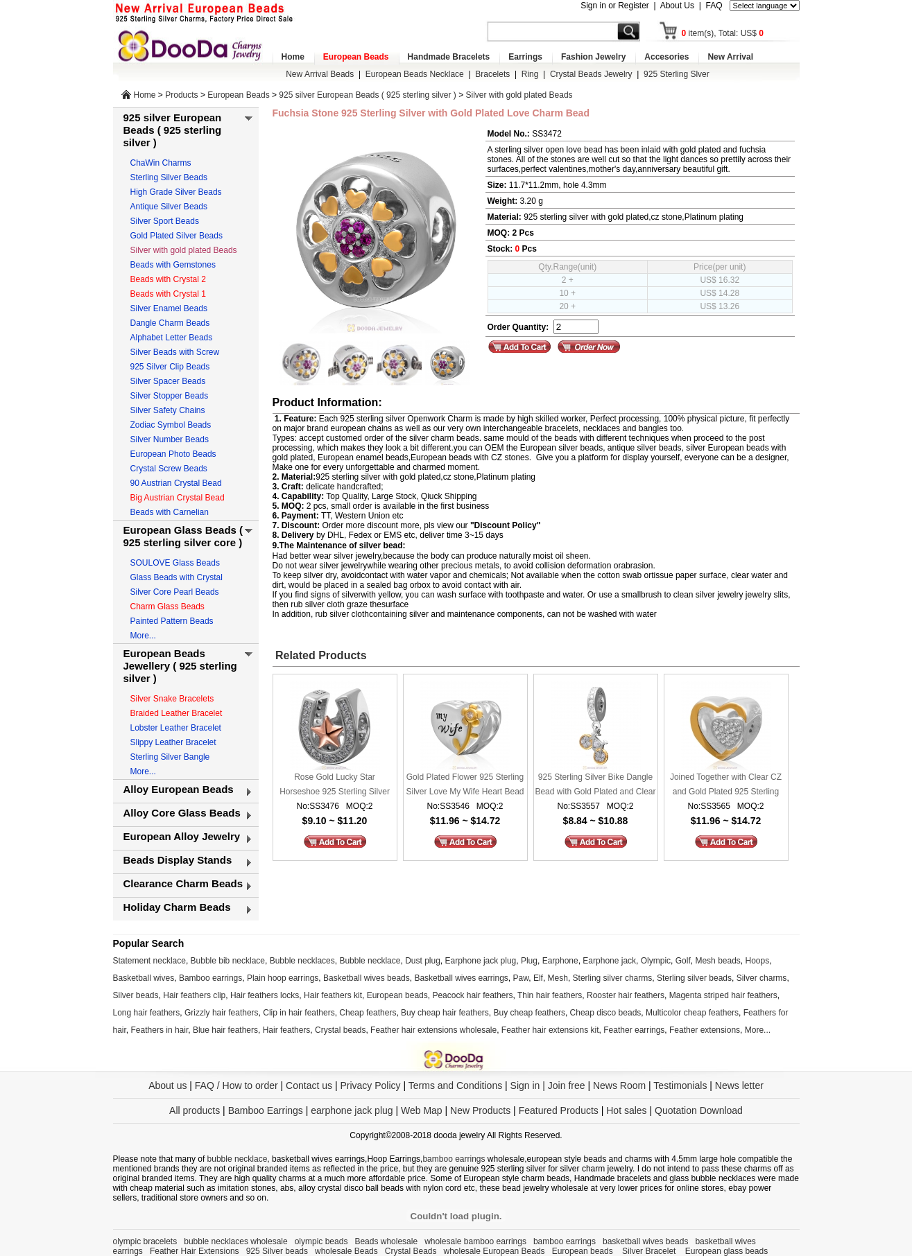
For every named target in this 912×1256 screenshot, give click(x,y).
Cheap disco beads (606, 1013)
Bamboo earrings (210, 978)
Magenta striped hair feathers (723, 995)
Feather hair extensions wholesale (433, 1030)
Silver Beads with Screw (175, 352)
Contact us (309, 1085)
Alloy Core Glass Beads (182, 813)
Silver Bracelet (650, 1251)
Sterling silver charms (613, 978)
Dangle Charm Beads (170, 323)
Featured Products (559, 1110)
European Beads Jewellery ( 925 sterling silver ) (180, 665)
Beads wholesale (386, 1241)
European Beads (356, 57)
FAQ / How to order (236, 1085)
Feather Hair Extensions (194, 1251)
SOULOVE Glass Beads (175, 563)
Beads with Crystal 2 (168, 279)
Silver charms (762, 978)
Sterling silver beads (694, 978)
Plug (529, 961)
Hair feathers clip (194, 995)
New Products (480, 1110)
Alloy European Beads (178, 789)
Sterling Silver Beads (168, 177)
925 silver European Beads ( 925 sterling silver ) (367, 95)
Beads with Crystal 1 (168, 294)
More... (143, 635)
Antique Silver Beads (168, 206)
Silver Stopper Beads (169, 396)
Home (293, 57)
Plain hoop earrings (282, 978)
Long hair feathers (146, 1013)
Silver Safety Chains (167, 410)
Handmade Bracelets (449, 57)
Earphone (560, 961)
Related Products (320, 655)
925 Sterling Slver (676, 74)
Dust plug (422, 961)
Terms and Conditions (455, 1085)
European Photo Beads (173, 454)
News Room (620, 1085)
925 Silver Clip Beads (170, 367)
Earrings (525, 57)
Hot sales (626, 1110)
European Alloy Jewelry (182, 836)
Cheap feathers (367, 1013)
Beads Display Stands (177, 860)
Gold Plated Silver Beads (176, 236)
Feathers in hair (160, 1030)
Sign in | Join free (547, 1085)
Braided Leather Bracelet (176, 713)
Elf (538, 978)
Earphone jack (609, 961)
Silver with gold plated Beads (519, 95)
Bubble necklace (369, 961)
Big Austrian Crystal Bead (177, 498)
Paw (521, 978)
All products (194, 1110)
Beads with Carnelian (169, 512)
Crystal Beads (411, 1251)
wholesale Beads (346, 1251)
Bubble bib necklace (228, 961)
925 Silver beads (277, 1251)
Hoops (758, 961)
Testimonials (680, 1085)
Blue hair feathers (225, 1030)
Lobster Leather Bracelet (175, 728)
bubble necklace (237, 1159)
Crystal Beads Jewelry (591, 74)
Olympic (656, 961)
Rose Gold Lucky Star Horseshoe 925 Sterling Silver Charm (334, 785)
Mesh (558, 978)
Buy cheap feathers (529, 1013)
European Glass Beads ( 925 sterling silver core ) (183, 536)
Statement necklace (149, 961)
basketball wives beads (645, 1241)
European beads (397, 995)
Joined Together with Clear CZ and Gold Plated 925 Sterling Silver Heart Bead (726, 785)
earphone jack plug (352, 1110)
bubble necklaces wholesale (235, 1241)
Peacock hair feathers (472, 995)
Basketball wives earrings (461, 978)
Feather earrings (633, 1030)
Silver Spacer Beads (168, 381)
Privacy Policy (370, 1085)
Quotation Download (699, 1110)
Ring (530, 74)
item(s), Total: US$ (723, 33)
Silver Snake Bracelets (172, 699)
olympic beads (321, 1241)
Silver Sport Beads (164, 221)
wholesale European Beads (494, 1251)
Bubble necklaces (302, 961)
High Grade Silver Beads (176, 192)
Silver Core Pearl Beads (174, 592)
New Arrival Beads (320, 74)
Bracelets (492, 74)
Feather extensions (704, 1030)
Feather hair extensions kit (550, 1030)
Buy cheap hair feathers (445, 1013)
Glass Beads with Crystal (176, 577)
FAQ (713, 5)
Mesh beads (717, 961)
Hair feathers (287, 1030)
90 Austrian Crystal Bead (176, 483)
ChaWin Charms (160, 163)
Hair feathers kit (333, 995)
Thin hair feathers (549, 995)
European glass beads (726, 1251)
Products (181, 95)
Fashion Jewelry (593, 57)
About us (167, 1085)
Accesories (666, 57)
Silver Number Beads (169, 439)
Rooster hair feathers (625, 995)
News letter (739, 1085)
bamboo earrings (453, 1159)
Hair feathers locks (264, 995)
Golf (683, 961)
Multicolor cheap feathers (692, 1013)
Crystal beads (340, 1030)
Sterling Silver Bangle (170, 757)
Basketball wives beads (366, 978)
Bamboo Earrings (265, 1110)
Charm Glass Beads (167, 606)
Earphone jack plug (481, 961)
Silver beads (136, 995)
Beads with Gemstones (173, 265)
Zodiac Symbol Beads (171, 425)
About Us (677, 5)
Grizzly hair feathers (221, 1013)
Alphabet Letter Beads (171, 337)
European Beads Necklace (414, 74)
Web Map (421, 1110)
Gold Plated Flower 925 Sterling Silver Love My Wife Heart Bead (465, 784)
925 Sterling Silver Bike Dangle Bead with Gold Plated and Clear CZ (595, 785)
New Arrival (730, 57)
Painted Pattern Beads (172, 621)
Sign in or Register (614, 5)
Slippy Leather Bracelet (173, 742)
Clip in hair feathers (298, 1013)
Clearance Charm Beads (183, 883)
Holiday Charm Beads (177, 907)
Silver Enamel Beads (168, 308)
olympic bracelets (145, 1241)
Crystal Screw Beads (168, 468)
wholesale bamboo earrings (475, 1241)
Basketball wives (144, 978)
